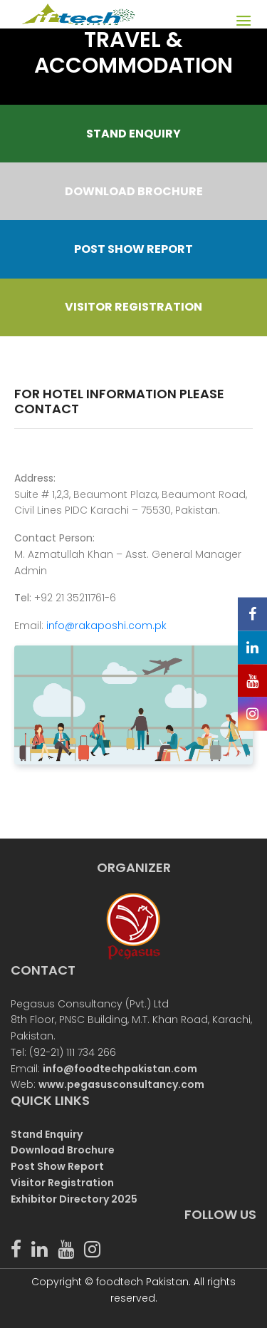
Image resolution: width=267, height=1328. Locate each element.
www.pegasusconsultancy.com (121, 1084)
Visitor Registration (62, 1183)
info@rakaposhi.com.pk (106, 625)
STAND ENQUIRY (133, 133)
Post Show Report (57, 1166)
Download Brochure (63, 1150)
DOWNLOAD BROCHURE (134, 191)
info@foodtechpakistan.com (120, 1069)
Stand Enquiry (47, 1134)
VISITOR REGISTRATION (133, 307)
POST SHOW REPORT (133, 249)
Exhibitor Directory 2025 (74, 1199)
